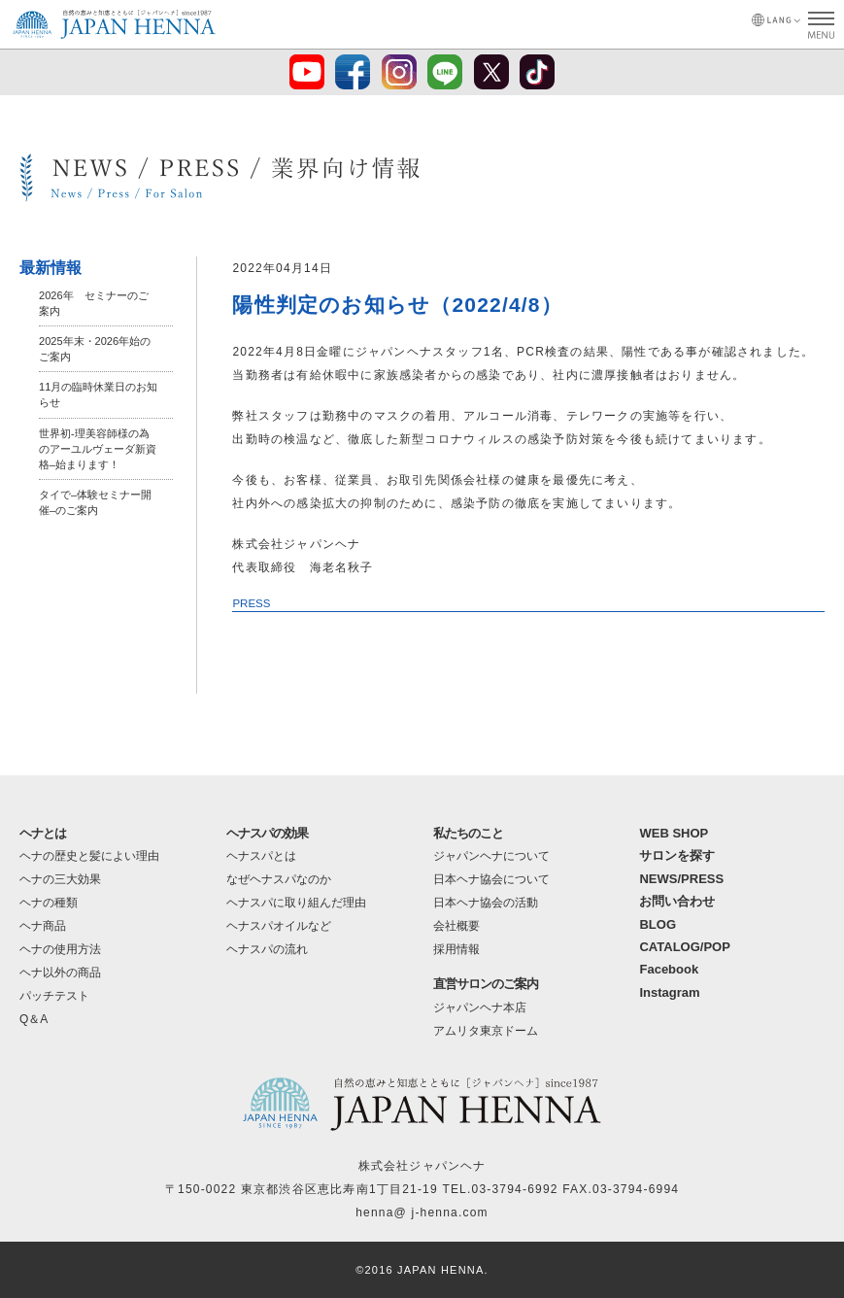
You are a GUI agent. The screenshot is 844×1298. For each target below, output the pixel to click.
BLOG (657, 924)
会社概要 (456, 926)
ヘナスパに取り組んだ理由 (296, 902)
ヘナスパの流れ (267, 949)
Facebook (668, 969)
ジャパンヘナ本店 (479, 1007)
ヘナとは (42, 833)
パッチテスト (54, 996)
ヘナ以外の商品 (60, 972)
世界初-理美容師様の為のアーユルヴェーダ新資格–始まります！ (97, 449)
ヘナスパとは (261, 856)
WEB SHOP (673, 833)
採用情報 (456, 949)
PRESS (252, 603)
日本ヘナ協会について (491, 879)
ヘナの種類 (48, 902)
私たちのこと (468, 833)
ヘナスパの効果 (267, 833)
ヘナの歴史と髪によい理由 (89, 856)
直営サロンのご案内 (485, 983)
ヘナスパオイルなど (278, 926)
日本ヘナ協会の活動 (485, 902)
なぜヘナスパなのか (278, 879)
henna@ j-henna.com (422, 1212)
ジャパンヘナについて (491, 856)
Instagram (669, 992)
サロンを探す (677, 855)
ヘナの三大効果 (60, 879)
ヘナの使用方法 (60, 949)
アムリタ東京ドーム (485, 1031)
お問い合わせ (677, 901)
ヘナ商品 (42, 926)
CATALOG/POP (684, 946)
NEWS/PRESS (681, 878)
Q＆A (33, 1019)
